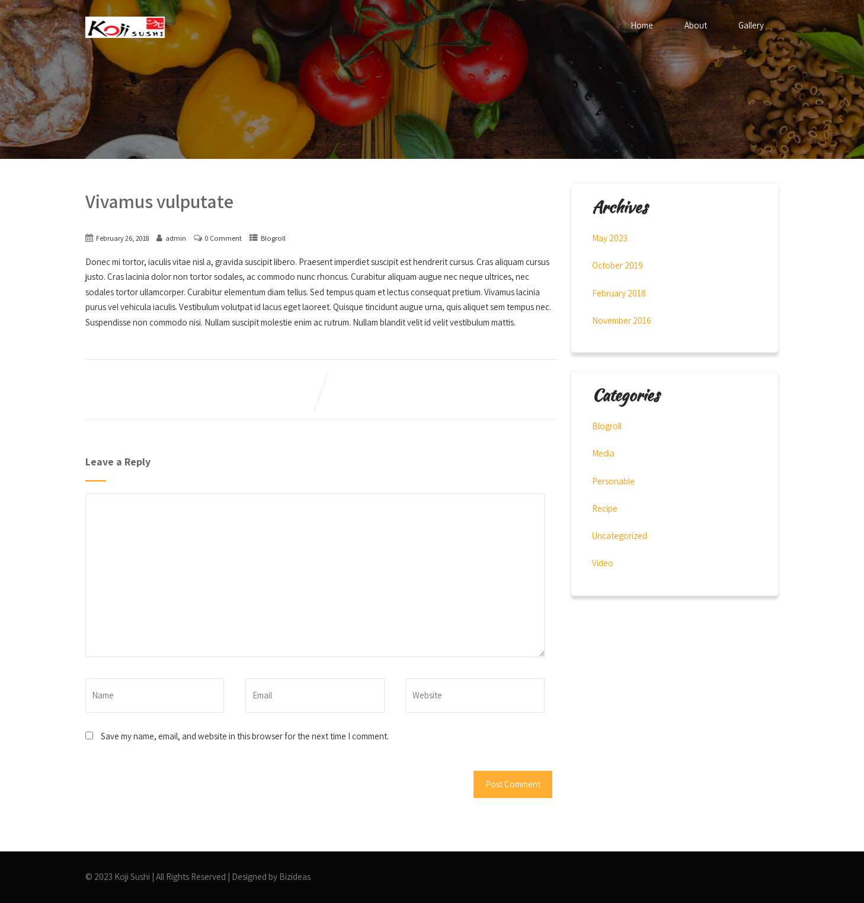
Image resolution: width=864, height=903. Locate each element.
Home (642, 25)
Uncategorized (619, 535)
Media (603, 453)
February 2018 (619, 293)
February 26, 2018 (122, 238)
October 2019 (617, 265)
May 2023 (610, 238)
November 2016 (621, 320)
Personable (613, 481)
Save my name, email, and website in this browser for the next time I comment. (245, 736)
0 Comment (223, 238)
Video (602, 563)
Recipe (604, 508)
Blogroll (273, 238)
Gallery (751, 25)
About (695, 25)
